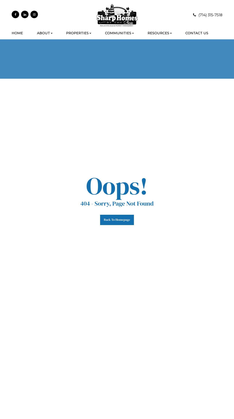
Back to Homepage (117, 219)
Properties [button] (77, 33)
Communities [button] (118, 33)
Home (17, 33)
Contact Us (196, 33)
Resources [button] (158, 33)
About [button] (43, 33)
